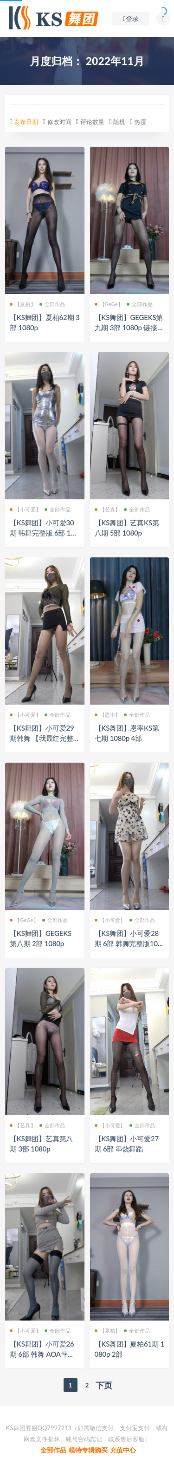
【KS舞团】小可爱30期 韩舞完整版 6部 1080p (44, 532)
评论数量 (92, 121)
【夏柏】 (23, 304)
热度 (141, 121)
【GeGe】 (109, 304)
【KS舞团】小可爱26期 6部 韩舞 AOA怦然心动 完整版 (42, 1354)
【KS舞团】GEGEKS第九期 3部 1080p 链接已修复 (129, 327)
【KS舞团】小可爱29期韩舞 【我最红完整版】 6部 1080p (42, 738)
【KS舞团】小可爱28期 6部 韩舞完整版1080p (128, 943)
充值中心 (123, 1450)
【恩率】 (108, 715)
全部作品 (52, 304)
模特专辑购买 (88, 1450)
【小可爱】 (25, 509)
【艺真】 (108, 509)
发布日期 (26, 121)
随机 (119, 121)
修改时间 (59, 121)
